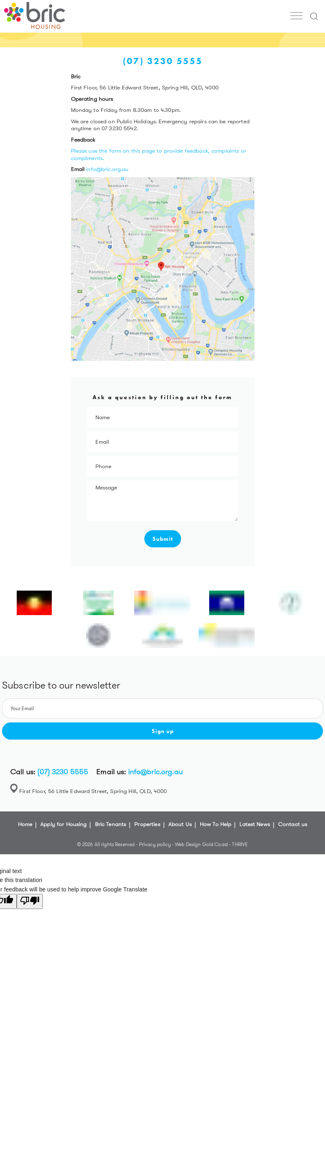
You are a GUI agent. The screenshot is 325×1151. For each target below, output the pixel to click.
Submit (163, 538)
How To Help (216, 824)
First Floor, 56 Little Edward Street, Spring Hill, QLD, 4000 (93, 791)
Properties (147, 824)
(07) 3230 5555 (62, 772)
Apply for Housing (63, 824)
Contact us (292, 824)
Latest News (254, 824)
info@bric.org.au (107, 169)
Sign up (163, 731)
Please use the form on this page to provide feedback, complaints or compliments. (158, 154)
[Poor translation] (30, 901)
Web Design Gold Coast (201, 844)
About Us (180, 824)
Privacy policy (155, 844)
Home (25, 824)
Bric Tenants (110, 824)
